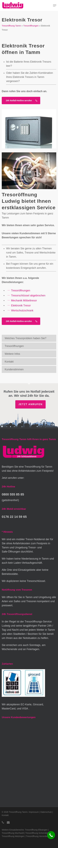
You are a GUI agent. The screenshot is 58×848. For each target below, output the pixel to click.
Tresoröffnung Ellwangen (36, 830)
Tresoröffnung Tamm (11, 26)
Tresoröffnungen (30, 26)
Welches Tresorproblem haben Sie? (25, 338)
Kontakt (9, 361)
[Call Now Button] (51, 835)
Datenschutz (46, 812)
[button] (54, 5)
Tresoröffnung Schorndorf (37, 833)
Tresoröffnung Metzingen (13, 836)
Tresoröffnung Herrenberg (37, 836)
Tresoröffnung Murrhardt (13, 833)
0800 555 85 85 (13, 494)
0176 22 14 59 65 (14, 517)
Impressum (34, 812)
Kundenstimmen (14, 369)
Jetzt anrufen (30, 404)
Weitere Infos (12, 353)
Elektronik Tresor (21, 305)
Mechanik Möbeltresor (24, 300)
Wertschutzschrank (22, 310)
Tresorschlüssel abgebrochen (28, 295)
